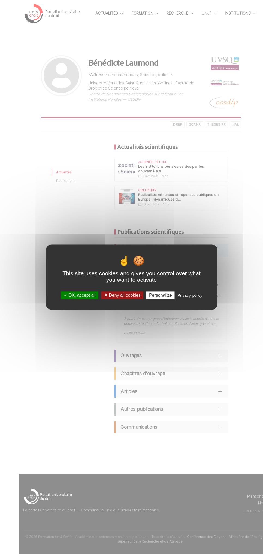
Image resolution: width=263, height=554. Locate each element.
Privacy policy (189, 295)
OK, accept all (80, 295)
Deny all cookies (122, 295)
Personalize (160, 295)
